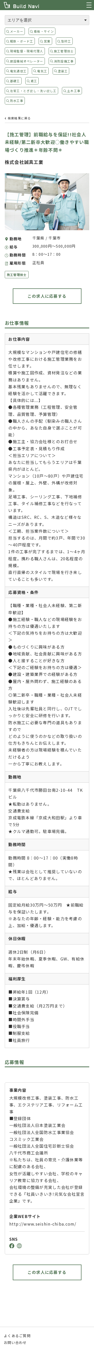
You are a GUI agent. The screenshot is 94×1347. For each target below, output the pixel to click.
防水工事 (16, 100)
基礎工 (15, 81)
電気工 (42, 71)
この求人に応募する (47, 296)
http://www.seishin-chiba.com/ (42, 1224)
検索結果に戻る (19, 118)
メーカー (16, 31)
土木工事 (73, 91)
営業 (47, 41)
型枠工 (66, 41)
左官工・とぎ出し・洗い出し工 (33, 91)
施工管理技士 (64, 51)
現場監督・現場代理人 (26, 51)
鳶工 (34, 81)
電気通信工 (18, 71)
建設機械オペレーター (26, 61)
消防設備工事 (64, 61)
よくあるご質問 (17, 1335)
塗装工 (63, 71)
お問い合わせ (15, 1342)
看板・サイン (44, 31)
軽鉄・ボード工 (21, 41)
